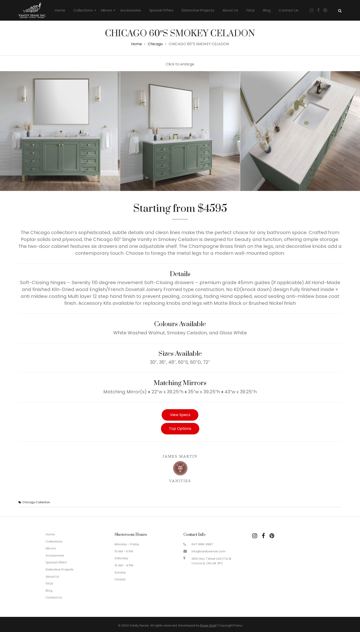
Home (60, 10)
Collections (83, 10)
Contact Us (288, 10)
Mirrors (106, 10)
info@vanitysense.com (208, 551)
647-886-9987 (202, 544)
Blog (266, 10)
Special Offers (161, 10)
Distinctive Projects (198, 10)
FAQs (250, 10)
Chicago (155, 44)
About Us (230, 10)
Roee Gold (208, 625)
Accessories (130, 10)
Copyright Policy (230, 625)
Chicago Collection (36, 502)
